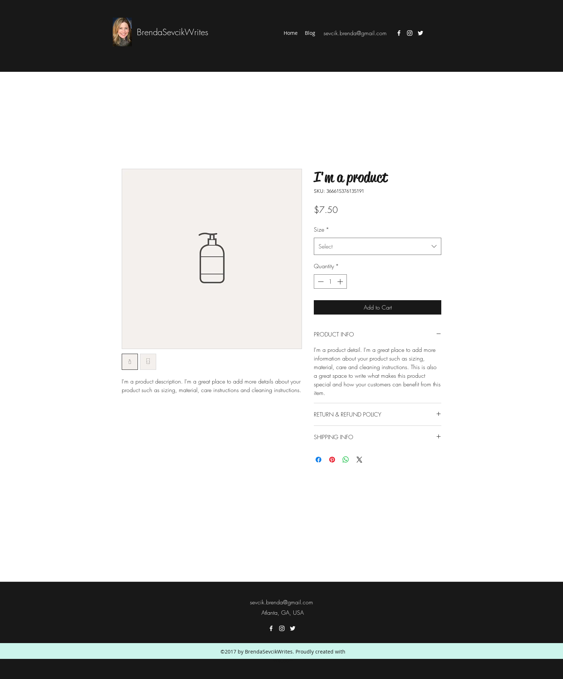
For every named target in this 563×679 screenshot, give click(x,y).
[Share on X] (359, 459)
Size (321, 229)
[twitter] (420, 33)
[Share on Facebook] (318, 459)
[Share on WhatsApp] (345, 459)
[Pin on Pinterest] (332, 459)
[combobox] (377, 246)
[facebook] (399, 33)
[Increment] (341, 281)
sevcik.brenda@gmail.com (355, 33)
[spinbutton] (330, 281)
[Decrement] (320, 281)
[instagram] (409, 33)
